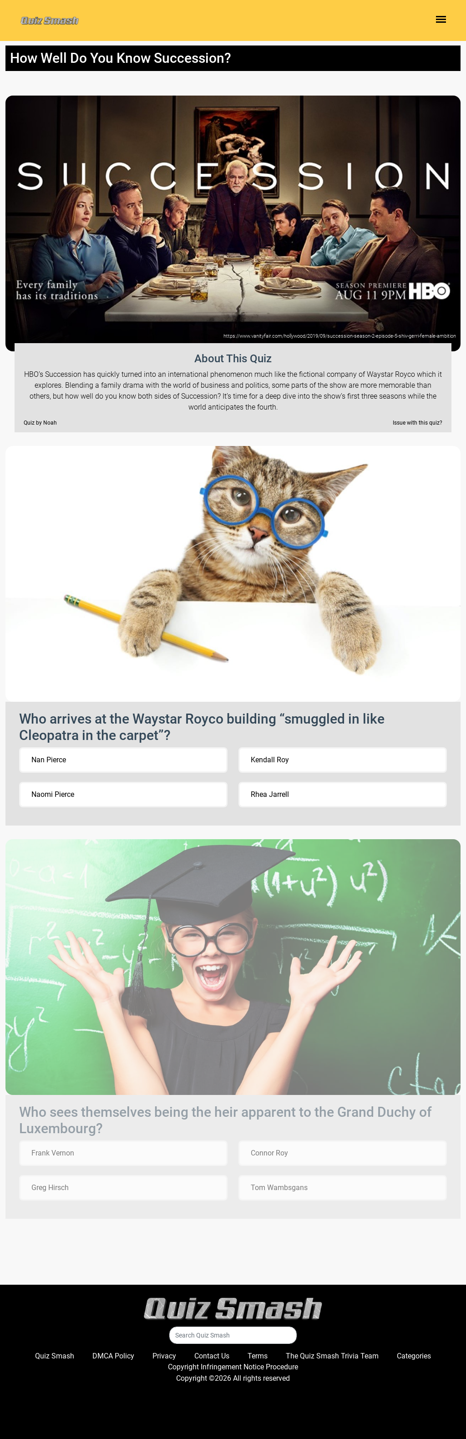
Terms (258, 1356)
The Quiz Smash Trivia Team (332, 1356)
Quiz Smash (54, 1356)
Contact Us (211, 1356)
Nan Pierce (48, 759)
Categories (414, 1356)
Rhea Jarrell (270, 794)
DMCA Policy (113, 1356)
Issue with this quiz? (417, 423)
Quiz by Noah (40, 423)
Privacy (164, 1356)
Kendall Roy (270, 759)
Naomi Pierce (52, 794)
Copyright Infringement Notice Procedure (233, 1367)
